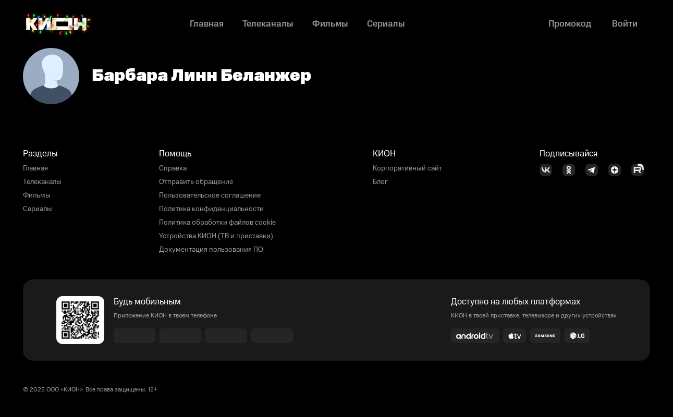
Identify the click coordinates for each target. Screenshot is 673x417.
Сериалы (37, 209)
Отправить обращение (196, 182)
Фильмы (37, 195)
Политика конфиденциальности (211, 209)
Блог (380, 182)
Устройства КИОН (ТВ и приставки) (216, 236)
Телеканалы (42, 182)
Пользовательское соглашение (210, 195)
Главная (35, 168)
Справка (173, 168)
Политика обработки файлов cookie (217, 222)
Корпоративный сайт (407, 168)
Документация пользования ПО (211, 249)
